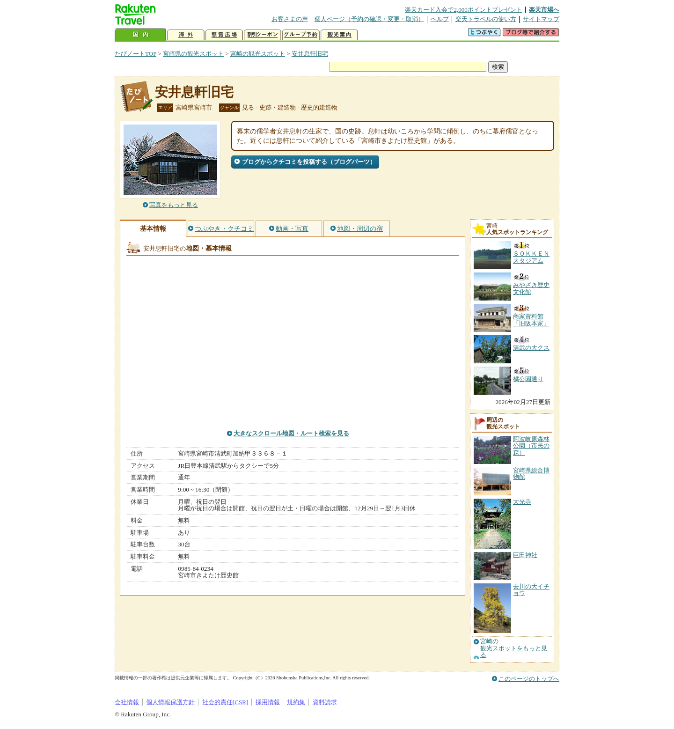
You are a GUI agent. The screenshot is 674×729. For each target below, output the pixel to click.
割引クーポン (262, 35)
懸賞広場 (224, 35)
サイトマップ (541, 18)
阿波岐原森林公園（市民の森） (531, 445)
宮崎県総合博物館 (531, 473)
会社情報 (127, 702)
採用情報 (268, 702)
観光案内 (339, 35)
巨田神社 (525, 555)
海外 (186, 35)
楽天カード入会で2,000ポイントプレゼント (463, 9)
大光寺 (522, 501)
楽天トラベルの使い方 (485, 18)
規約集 (296, 702)
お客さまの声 (289, 18)
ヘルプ (440, 18)
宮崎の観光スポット (257, 53)
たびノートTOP (135, 53)
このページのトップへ (528, 678)
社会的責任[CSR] (225, 702)
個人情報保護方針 (170, 702)
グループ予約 (301, 35)
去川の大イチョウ (531, 589)
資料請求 (325, 702)
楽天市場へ (544, 9)
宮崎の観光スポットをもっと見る (513, 648)
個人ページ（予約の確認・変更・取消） (369, 18)
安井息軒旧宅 (310, 53)
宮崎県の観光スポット (193, 53)
